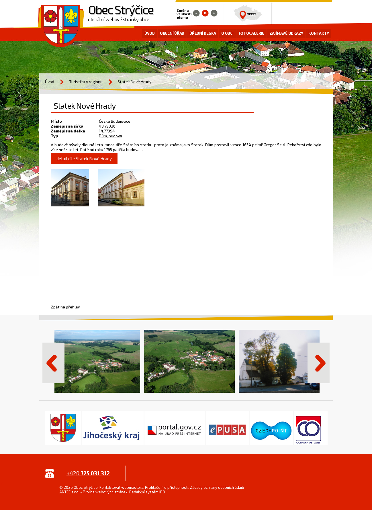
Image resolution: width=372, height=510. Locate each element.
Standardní (205, 13)
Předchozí (53, 363)
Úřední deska (202, 33)
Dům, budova (110, 135)
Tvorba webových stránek (105, 492)
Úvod (149, 33)
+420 (88, 473)
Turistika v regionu (86, 81)
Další (319, 363)
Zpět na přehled (65, 306)
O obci (227, 33)
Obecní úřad (172, 33)
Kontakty (318, 33)
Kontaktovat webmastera (121, 487)
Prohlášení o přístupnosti (166, 487)
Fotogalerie (251, 33)
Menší (196, 13)
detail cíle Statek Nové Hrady (84, 158)
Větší (214, 13)
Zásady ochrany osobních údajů (217, 487)
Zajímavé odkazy (286, 33)
